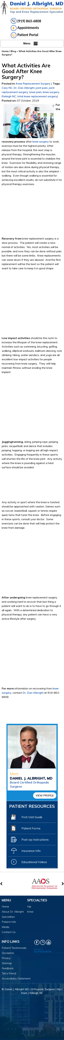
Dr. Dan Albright (24, 87)
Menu (31, 43)
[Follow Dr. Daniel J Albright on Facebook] (37, 942)
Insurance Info (26, 851)
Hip (29, 906)
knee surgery (51, 92)
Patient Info (9, 921)
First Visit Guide (26, 817)
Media (5, 927)
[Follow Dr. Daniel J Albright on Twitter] (42, 942)
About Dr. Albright (13, 911)
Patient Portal (24, 35)
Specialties (8, 916)
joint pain (42, 87)
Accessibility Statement (16, 978)
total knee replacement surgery (37, 96)
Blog (13, 51)
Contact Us (9, 932)
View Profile (45, 795)
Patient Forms (25, 828)
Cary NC (7, 87)
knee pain (35, 92)
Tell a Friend (9, 973)
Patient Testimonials (14, 948)
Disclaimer (8, 953)
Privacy (6, 958)
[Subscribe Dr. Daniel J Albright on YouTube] (48, 942)
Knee (30, 911)
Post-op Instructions (30, 839)
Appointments (25, 28)
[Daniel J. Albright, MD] (32, 8)
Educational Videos (29, 862)
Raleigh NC (9, 96)
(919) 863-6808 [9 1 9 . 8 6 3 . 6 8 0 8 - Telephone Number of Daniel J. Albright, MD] (29, 21)
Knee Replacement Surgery (33, 83)
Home (5, 51)
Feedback (8, 968)
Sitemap (7, 963)
